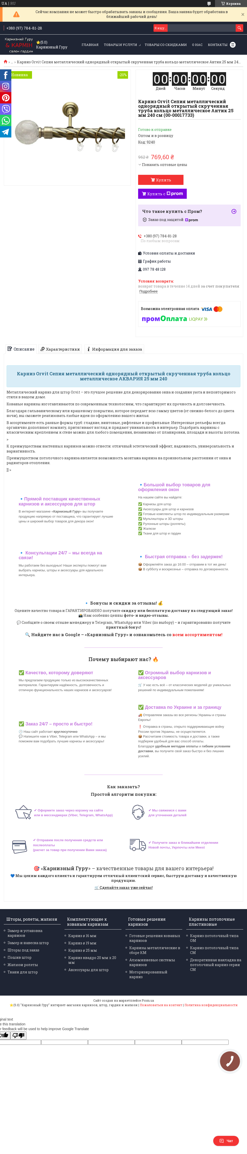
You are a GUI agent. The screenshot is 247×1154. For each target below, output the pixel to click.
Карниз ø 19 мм (82, 943)
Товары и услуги (120, 44)
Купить (163, 179)
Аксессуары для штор (88, 969)
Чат (226, 1141)
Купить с (165, 193)
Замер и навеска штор (28, 942)
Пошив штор (20, 957)
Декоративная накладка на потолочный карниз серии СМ (215, 965)
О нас (197, 44)
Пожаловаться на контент (161, 1005)
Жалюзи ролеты (23, 964)
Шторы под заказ (23, 950)
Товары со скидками (166, 44)
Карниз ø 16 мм (82, 935)
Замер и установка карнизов (25, 933)
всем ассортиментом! (197, 634)
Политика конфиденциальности (211, 1005)
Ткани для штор (23, 972)
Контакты (217, 44)
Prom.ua (148, 1000)
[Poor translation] (18, 1035)
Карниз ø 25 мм (82, 950)
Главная (90, 44)
